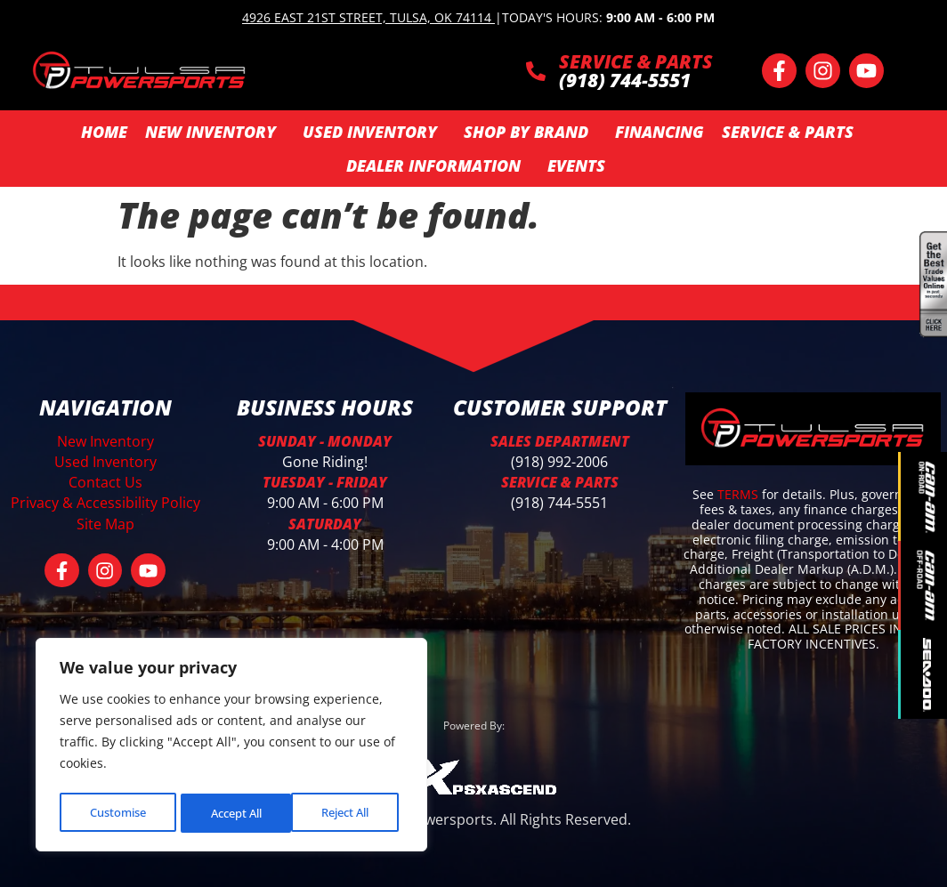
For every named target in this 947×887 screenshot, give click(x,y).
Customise (116, 812)
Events (576, 165)
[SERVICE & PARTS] (536, 71)
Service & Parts (792, 131)
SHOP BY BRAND (530, 131)
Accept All (348, 812)
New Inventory (215, 131)
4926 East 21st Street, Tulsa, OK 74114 (366, 17)
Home (104, 131)
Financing (659, 131)
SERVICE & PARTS (636, 61)
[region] (231, 747)
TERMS (739, 494)
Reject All (233, 812)
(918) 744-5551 (559, 502)
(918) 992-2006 (559, 462)
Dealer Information (438, 165)
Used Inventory (374, 131)
